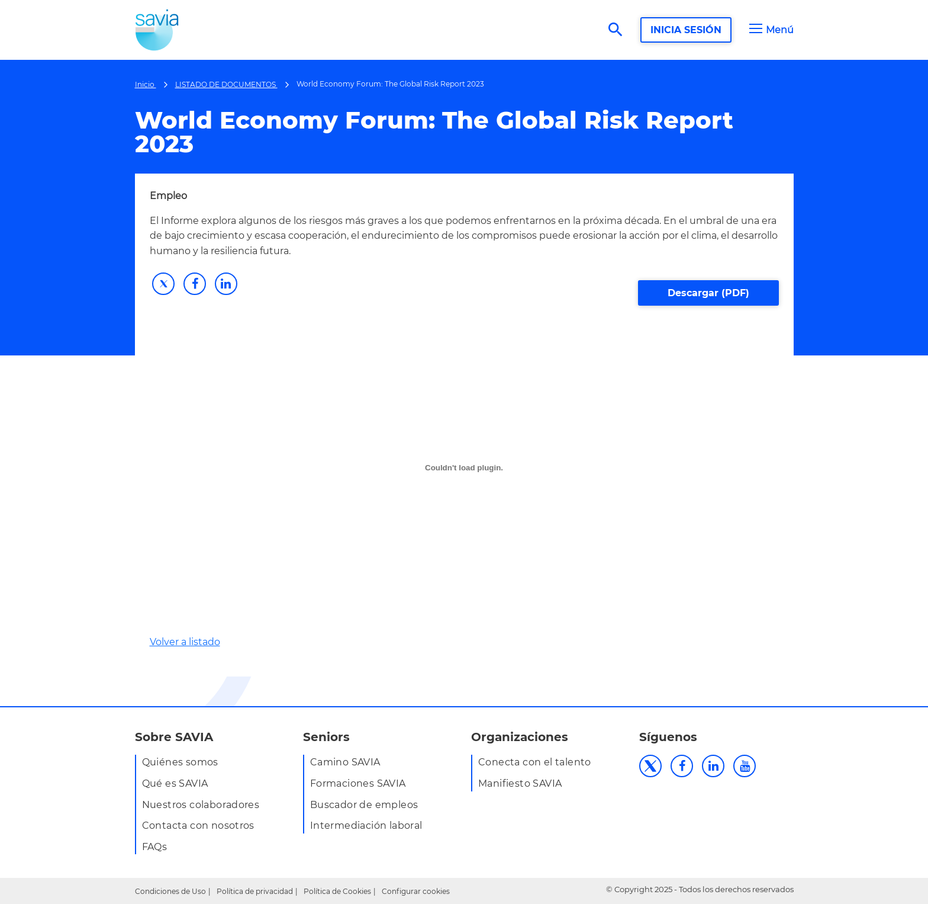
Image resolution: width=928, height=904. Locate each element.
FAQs (154, 846)
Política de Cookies (337, 891)
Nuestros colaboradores (201, 804)
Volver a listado (185, 641)
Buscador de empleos (364, 804)
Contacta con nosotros (198, 825)
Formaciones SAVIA (358, 783)
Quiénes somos (180, 762)
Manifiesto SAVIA (520, 783)
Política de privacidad (255, 891)
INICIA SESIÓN (685, 30)
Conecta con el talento (534, 762)
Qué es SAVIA (175, 783)
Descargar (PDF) (708, 293)
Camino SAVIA (345, 762)
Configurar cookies (416, 891)
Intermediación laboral (366, 825)
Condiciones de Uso (170, 891)
